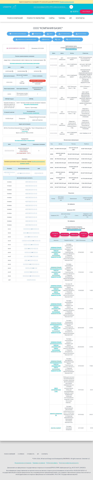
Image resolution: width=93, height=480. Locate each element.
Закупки (45, 39)
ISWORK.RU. (66, 458)
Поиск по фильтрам (36, 18)
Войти (74, 12)
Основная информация (18, 34)
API (70, 18)
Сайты (51, 18)
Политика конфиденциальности (68, 463)
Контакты (80, 18)
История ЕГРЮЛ (64, 34)
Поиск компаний (15, 18)
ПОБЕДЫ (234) (74, 234)
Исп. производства (73, 39)
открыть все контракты (74, 230)
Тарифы (62, 18)
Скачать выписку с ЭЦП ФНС (16, 48)
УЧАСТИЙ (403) (65, 234)
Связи (50, 34)
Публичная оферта (52, 463)
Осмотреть (25, 131)
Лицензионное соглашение (23, 463)
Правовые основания (39, 463)
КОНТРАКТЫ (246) (55, 234)
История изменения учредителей (25, 140)
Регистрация (86, 11)
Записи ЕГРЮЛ (81, 34)
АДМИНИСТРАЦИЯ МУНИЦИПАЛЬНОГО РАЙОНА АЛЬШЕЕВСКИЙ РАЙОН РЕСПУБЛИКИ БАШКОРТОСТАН (56, 252)
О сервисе (21, 454)
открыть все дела (71, 49)
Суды (57, 39)
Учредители (36, 34)
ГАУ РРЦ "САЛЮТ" (56, 428)
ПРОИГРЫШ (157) (84, 234)
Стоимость (30, 454)
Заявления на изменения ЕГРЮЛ (26, 39)
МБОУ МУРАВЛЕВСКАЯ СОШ (56, 389)
